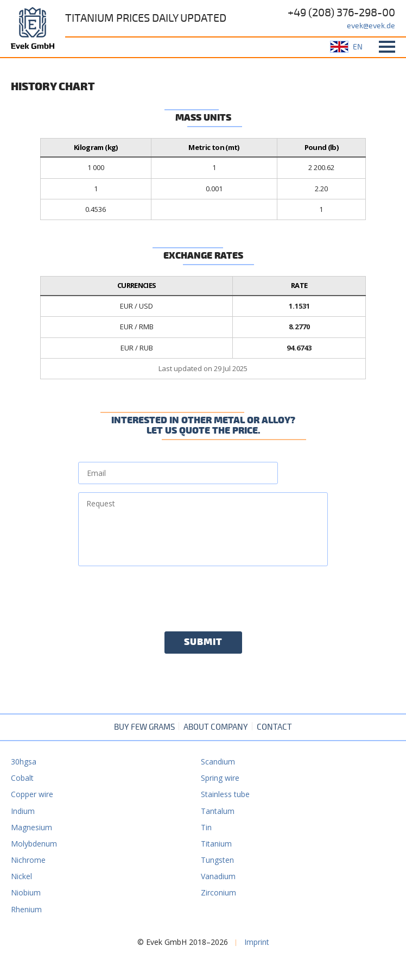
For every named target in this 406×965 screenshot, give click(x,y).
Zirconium (218, 892)
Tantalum (217, 811)
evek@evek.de (371, 25)
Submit (203, 642)
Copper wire (32, 794)
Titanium (216, 843)
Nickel (21, 876)
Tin (206, 827)
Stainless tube (225, 794)
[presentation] (160, 595)
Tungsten (217, 860)
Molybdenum (34, 843)
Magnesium (31, 827)
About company (215, 727)
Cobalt (22, 778)
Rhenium (26, 909)
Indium (23, 811)
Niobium (26, 892)
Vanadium (218, 876)
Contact (274, 727)
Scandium (218, 761)
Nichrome (28, 860)
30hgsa (23, 761)
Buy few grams (144, 727)
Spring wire (220, 778)
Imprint (256, 942)
